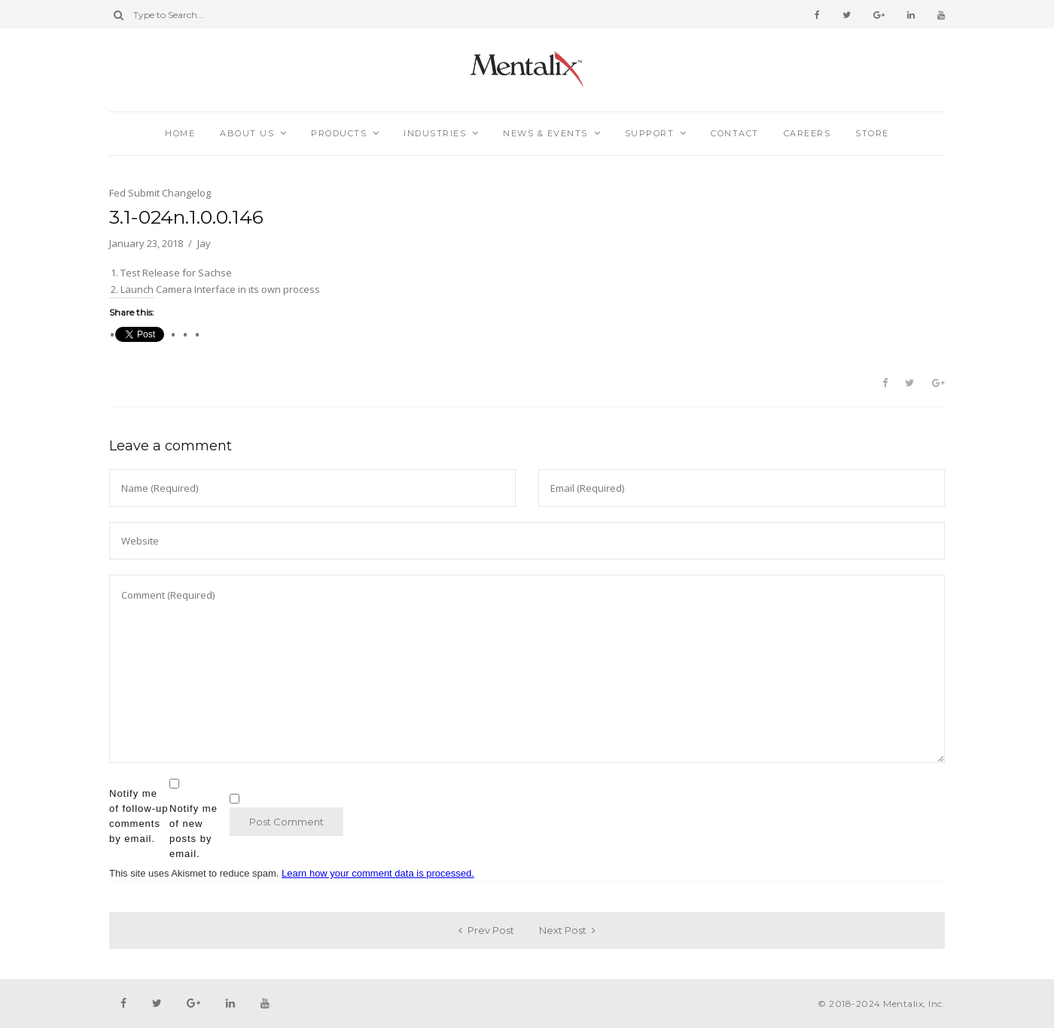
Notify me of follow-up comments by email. (138, 816)
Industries (435, 133)
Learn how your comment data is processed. (378, 873)
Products (339, 133)
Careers (807, 133)
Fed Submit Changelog (160, 193)
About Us (247, 133)
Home (180, 133)
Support (650, 133)
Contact (735, 133)
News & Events (545, 133)
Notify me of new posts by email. (193, 831)
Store (872, 133)
